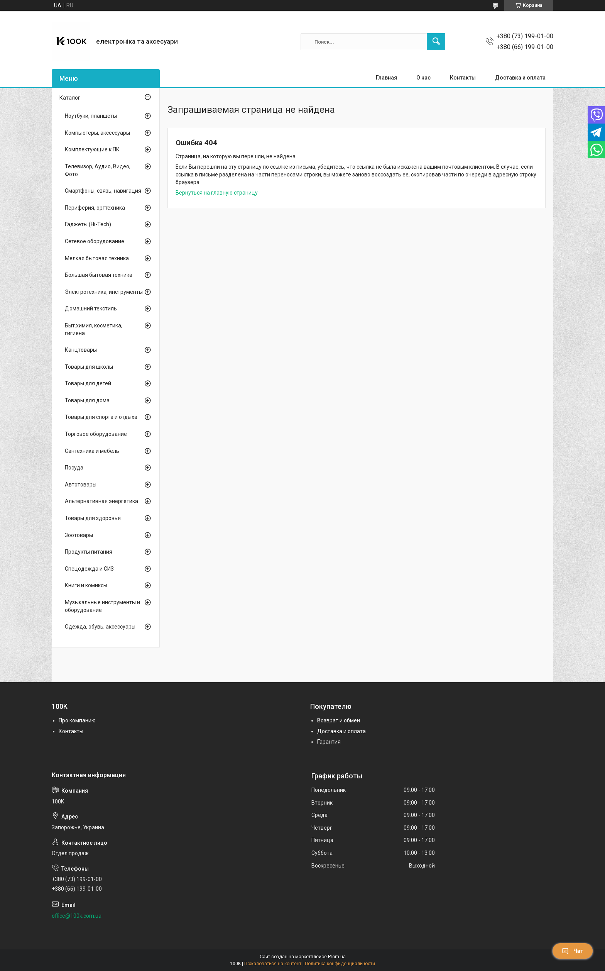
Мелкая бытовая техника (97, 258)
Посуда (74, 467)
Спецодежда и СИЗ (89, 569)
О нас (423, 78)
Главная (386, 78)
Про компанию (77, 720)
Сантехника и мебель (92, 451)
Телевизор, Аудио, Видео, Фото (97, 170)
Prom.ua (337, 956)
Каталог (69, 98)
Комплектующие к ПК (92, 149)
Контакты (463, 78)
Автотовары (80, 484)
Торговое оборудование (96, 434)
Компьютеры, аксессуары (97, 133)
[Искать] (436, 41)
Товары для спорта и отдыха (101, 417)
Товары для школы (89, 367)
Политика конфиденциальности (340, 963)
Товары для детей (88, 383)
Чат (572, 950)
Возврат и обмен (338, 720)
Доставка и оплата (520, 78)
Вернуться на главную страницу (217, 193)
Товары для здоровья (93, 518)
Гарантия (329, 742)
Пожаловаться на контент (272, 963)
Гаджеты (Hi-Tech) (88, 224)
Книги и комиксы (86, 585)
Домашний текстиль (91, 308)
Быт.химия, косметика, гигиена (93, 329)
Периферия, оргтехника (95, 208)
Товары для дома (87, 400)
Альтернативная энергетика (101, 501)
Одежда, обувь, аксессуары (100, 627)
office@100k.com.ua (76, 916)
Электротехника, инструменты (104, 292)
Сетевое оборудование (94, 241)
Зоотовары (79, 535)
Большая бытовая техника (98, 275)
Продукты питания (88, 552)
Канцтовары (81, 350)
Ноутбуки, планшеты (91, 116)
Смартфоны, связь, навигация (103, 191)
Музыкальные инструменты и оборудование (102, 606)
